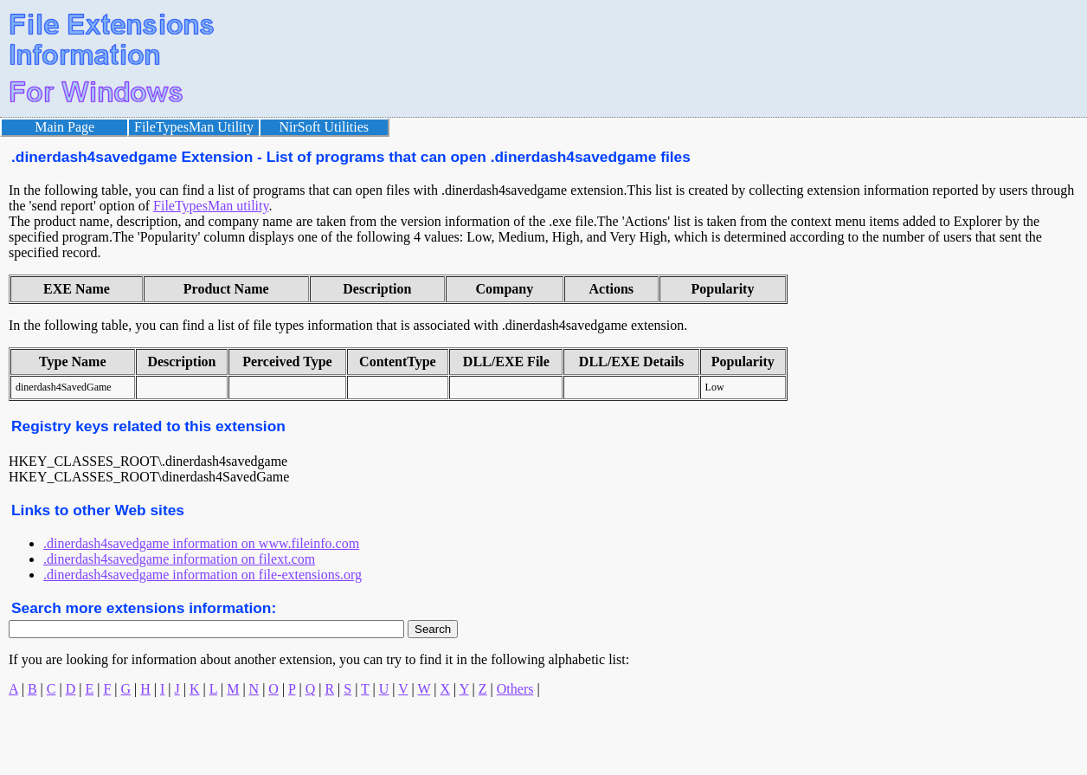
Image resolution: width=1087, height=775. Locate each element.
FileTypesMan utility (210, 205)
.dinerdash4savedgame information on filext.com (179, 559)
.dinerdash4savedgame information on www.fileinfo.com (201, 543)
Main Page (64, 126)
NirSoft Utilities (325, 126)
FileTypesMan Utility (194, 126)
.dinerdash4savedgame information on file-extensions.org (202, 574)
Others (515, 688)
